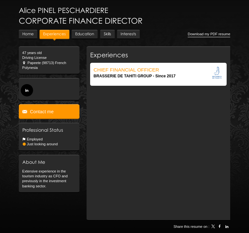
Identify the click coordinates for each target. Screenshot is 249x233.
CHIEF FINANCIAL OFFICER (126, 69)
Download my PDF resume (209, 34)
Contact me (41, 111)
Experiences (109, 55)
